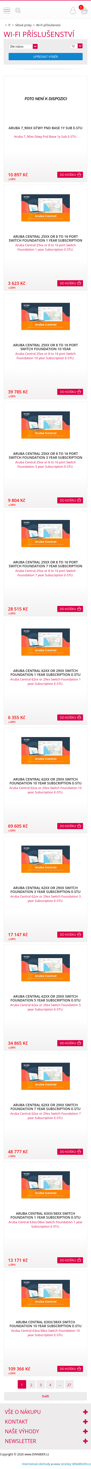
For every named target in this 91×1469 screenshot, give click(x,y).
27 (69, 1385)
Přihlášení (73, 10)
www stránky (62, 1464)
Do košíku (68, 175)
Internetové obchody (36, 1464)
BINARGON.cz (81, 1464)
